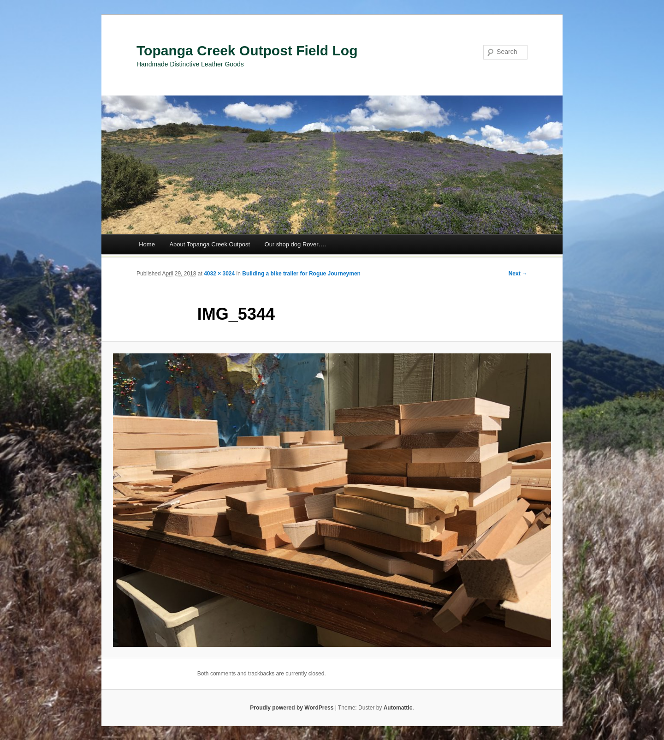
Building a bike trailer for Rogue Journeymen (301, 273)
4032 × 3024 (219, 273)
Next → (518, 273)
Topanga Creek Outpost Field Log (246, 50)
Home (147, 244)
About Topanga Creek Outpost (209, 244)
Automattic (398, 707)
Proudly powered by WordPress (291, 707)
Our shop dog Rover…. (295, 244)
